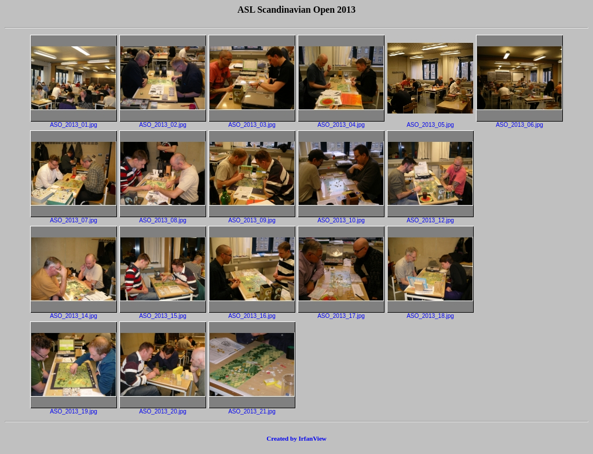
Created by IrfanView (296, 438)
